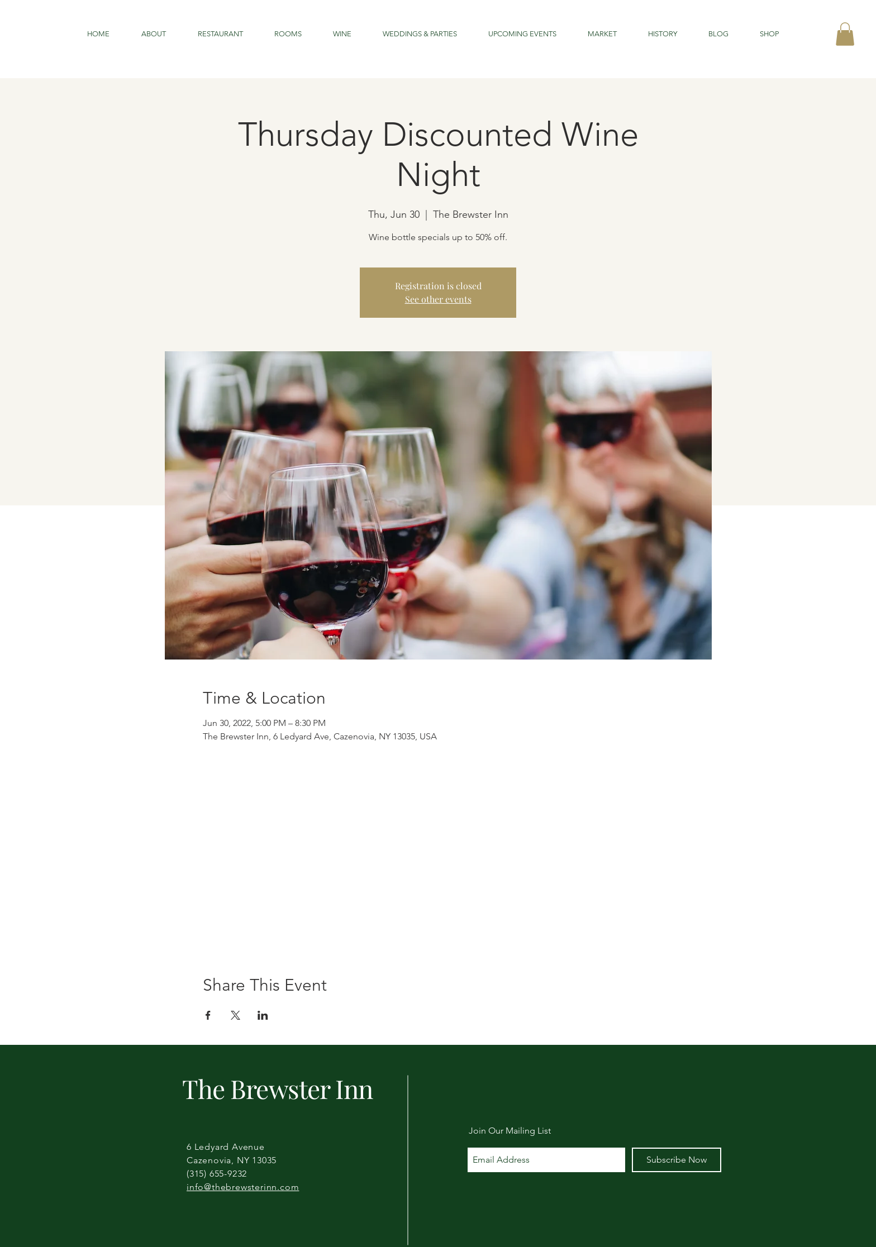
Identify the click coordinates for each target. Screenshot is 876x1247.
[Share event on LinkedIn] (263, 1015)
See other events (438, 299)
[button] (845, 34)
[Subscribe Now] (676, 1160)
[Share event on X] (235, 1015)
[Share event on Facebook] (208, 1015)
